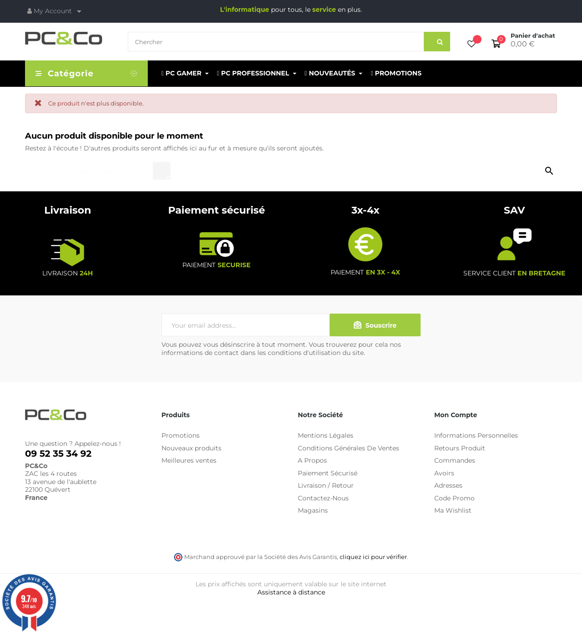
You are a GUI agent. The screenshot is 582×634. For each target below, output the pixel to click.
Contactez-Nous (323, 498)
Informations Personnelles (476, 435)
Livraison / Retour (326, 485)
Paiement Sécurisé (327, 473)
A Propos (312, 460)
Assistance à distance (291, 592)
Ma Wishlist (453, 510)
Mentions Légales (325, 435)
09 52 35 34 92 (58, 453)
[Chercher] (112, 168)
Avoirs (444, 473)
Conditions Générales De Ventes (348, 448)
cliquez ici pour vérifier (373, 557)
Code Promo (454, 498)
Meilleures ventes (188, 460)
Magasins (313, 510)
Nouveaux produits (191, 448)
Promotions (180, 435)
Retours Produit (459, 448)
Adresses (448, 485)
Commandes (454, 460)
